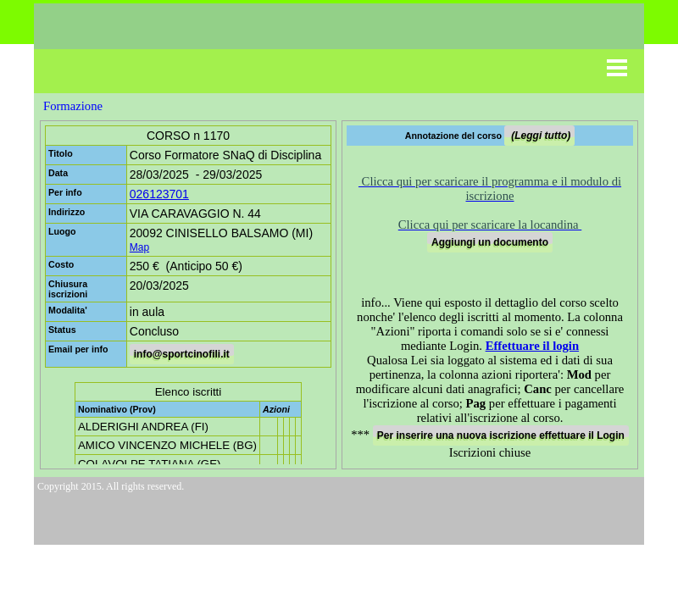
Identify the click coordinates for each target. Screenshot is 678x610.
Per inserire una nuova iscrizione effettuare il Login (501, 435)
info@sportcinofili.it (182, 354)
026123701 (159, 194)
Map (139, 247)
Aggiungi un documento (489, 242)
